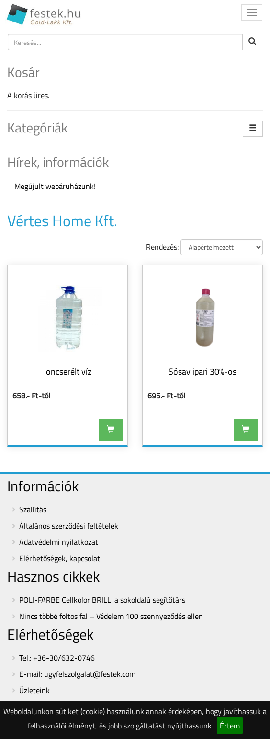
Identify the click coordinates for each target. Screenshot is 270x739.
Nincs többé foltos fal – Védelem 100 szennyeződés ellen (111, 616)
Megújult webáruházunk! (55, 186)
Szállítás (32, 509)
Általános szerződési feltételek (68, 525)
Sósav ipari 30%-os (202, 371)
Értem (230, 725)
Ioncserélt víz (67, 371)
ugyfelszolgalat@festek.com (89, 674)
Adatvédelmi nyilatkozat (58, 542)
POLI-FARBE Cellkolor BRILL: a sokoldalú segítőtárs (102, 600)
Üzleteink (34, 690)
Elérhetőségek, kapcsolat (59, 558)
